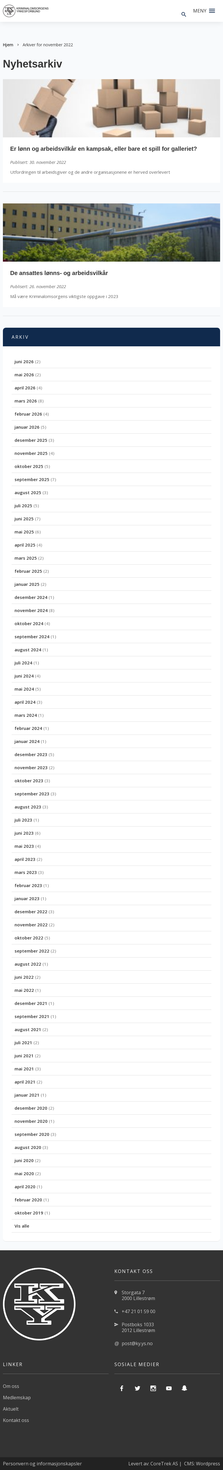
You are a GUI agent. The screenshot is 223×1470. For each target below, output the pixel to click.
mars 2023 (26, 872)
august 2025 (28, 492)
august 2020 (28, 1147)
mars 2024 (26, 715)
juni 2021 (24, 1055)
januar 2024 (27, 741)
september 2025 (32, 479)
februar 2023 (28, 885)
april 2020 (25, 1186)
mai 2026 (24, 374)
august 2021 (28, 1029)
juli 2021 (23, 1042)
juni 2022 (24, 977)
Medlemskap (17, 1397)
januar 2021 (27, 1095)
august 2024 (28, 649)
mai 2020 (24, 1173)
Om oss (11, 1386)
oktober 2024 (29, 623)
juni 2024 (24, 676)
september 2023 (32, 794)
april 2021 (25, 1082)
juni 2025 (24, 519)
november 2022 (31, 925)
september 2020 (32, 1134)
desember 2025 (31, 440)
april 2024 (25, 702)
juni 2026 (24, 361)
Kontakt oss (16, 1420)
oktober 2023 (29, 780)
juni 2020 (24, 1160)
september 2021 (32, 1016)
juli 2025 (23, 505)
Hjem (8, 44)
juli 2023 (23, 820)
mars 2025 (26, 558)
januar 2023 (27, 898)
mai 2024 (24, 689)
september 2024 (32, 636)
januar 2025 (27, 584)
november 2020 (31, 1121)
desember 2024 (31, 597)
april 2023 (25, 859)
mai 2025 (24, 532)
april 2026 (25, 388)
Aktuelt (11, 1409)
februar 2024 (28, 728)
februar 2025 (28, 571)
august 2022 (28, 964)
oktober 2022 (29, 938)
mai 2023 (24, 846)
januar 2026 (27, 427)
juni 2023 (24, 833)
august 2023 (28, 807)
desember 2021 (31, 1003)
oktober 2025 (29, 466)
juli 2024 (23, 663)
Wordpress (208, 1463)
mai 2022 (24, 990)
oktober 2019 (29, 1213)
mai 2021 (24, 1069)
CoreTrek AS (164, 1463)
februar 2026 (28, 414)
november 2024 (31, 610)
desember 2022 (31, 911)
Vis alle (22, 1226)
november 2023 (31, 767)
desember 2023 (31, 754)
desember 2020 (31, 1108)
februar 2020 (28, 1200)
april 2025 (25, 545)
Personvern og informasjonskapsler (42, 1463)
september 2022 (32, 951)
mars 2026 (26, 401)
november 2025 (31, 453)
